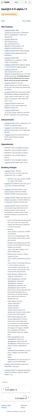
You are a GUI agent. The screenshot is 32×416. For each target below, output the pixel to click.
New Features (7, 27)
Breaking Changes (9, 167)
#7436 (12, 123)
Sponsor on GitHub (24, 406)
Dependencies (7, 144)
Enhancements (7, 120)
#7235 (12, 50)
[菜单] (29, 2)
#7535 (12, 69)
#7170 (12, 128)
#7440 (12, 65)
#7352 (12, 171)
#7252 (12, 162)
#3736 (12, 53)
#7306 (12, 58)
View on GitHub (26, 21)
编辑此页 (4, 382)
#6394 (12, 39)
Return (3, 21)
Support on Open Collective (6, 406)
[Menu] (18, 2)
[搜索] (25, 2)
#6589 (12, 30)
